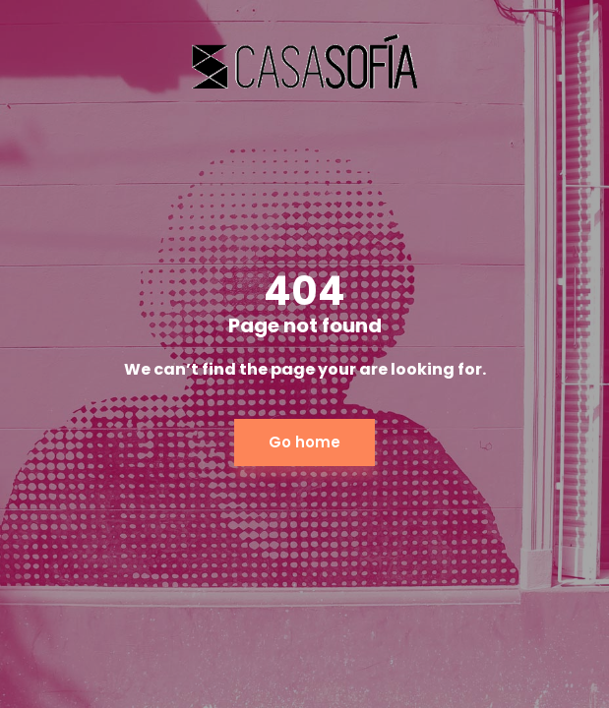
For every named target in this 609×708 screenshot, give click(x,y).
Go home (304, 442)
